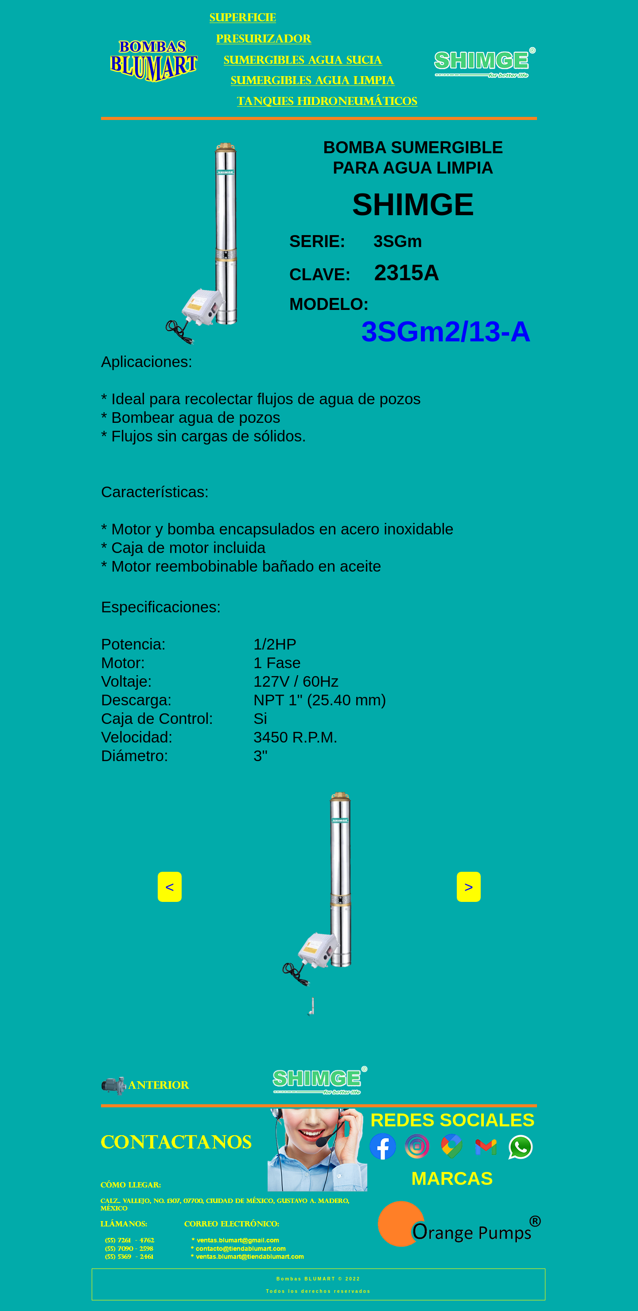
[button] (311, 1007)
